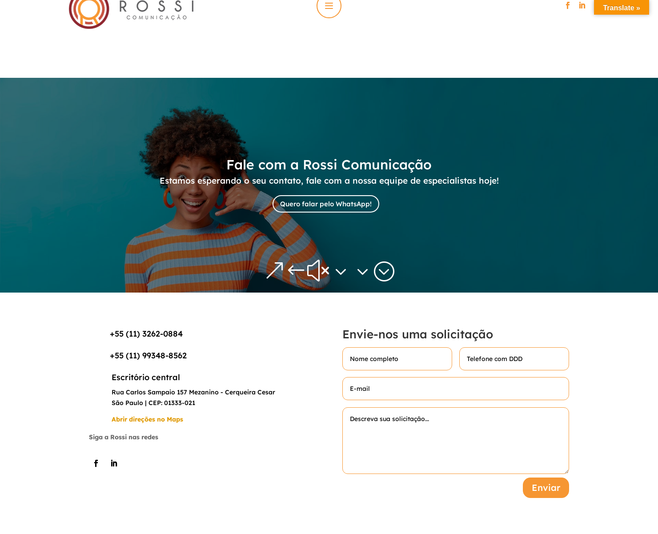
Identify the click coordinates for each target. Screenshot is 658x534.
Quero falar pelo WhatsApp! (326, 204)
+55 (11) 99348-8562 (148, 355)
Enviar (546, 487)
